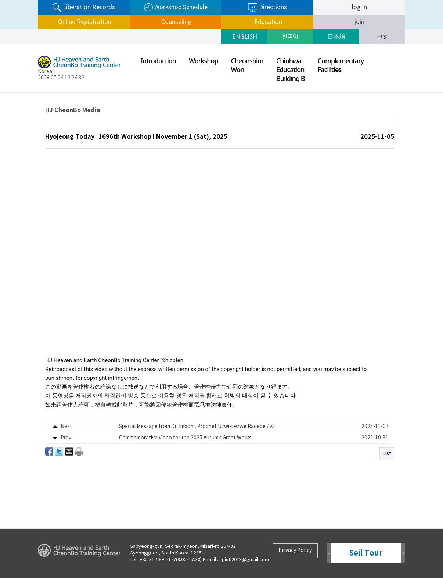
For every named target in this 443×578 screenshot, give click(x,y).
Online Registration (84, 22)
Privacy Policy (295, 550)
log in (359, 7)
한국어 (290, 36)
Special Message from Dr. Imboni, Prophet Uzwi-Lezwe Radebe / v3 (197, 426)
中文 (382, 36)
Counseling (175, 22)
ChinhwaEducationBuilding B (290, 69)
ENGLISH (244, 36)
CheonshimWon (247, 65)
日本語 (336, 36)
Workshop (203, 60)
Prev (329, 553)
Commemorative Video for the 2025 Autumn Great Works (185, 438)
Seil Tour (365, 553)
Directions (267, 7)
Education (267, 22)
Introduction (158, 60)
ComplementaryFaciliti (341, 65)
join (359, 22)
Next (403, 553)
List (386, 454)
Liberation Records (84, 7)
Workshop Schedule (176, 7)
